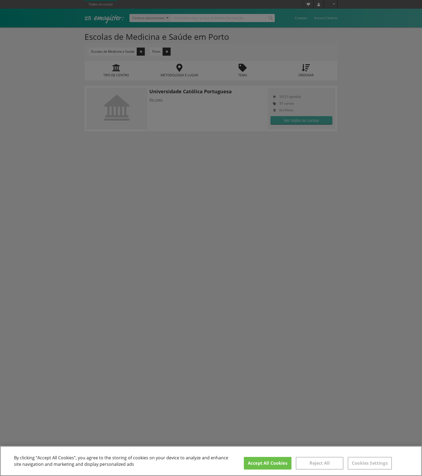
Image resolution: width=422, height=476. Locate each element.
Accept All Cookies (267, 463)
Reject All (320, 463)
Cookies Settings (370, 463)
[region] (211, 461)
